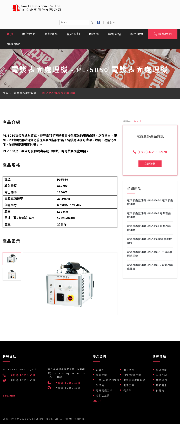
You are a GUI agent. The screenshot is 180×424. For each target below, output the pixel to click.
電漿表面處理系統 (25, 93)
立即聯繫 (150, 158)
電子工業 (128, 385)
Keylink (138, 121)
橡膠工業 (101, 375)
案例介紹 (114, 34)
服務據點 (14, 44)
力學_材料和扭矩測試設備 (108, 383)
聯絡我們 (163, 34)
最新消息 (51, 34)
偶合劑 (127, 390)
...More (97, 400)
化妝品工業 (103, 395)
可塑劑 (100, 370)
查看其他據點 (10, 396)
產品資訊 (73, 34)
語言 (111, 22)
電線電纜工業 (104, 390)
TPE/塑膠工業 (132, 375)
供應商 (94, 34)
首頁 (10, 34)
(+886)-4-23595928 (151, 151)
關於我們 (29, 34)
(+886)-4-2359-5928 (23, 375)
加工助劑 (128, 370)
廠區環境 (137, 34)
